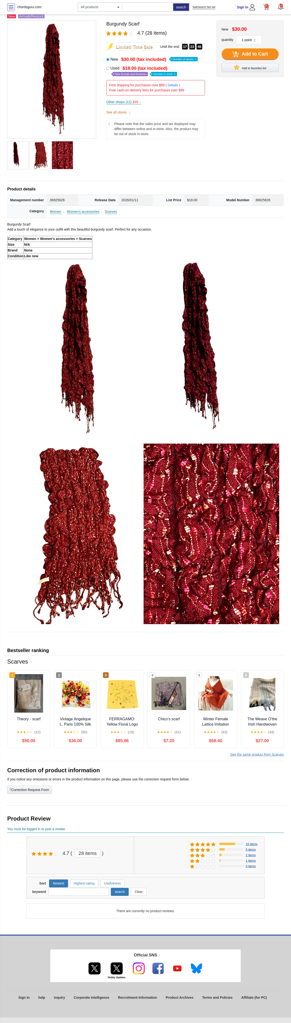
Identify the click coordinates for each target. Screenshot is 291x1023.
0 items (251, 866)
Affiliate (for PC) (254, 997)
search (181, 7)
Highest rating (84, 883)
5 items (251, 849)
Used (143, 71)
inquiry (59, 997)
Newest (58, 883)
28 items (88, 853)
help (41, 997)
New (154, 59)
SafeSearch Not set (203, 7)
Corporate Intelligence (91, 997)
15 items (252, 844)
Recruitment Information (137, 997)
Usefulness (112, 883)
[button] (281, 6)
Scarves (111, 211)
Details (173, 85)
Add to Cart (250, 54)
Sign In (242, 7)
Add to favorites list (250, 67)
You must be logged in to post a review (36, 829)
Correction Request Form (29, 789)
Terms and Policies (217, 997)
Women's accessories (83, 211)
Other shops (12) (123, 102)
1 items (251, 860)
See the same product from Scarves (257, 754)
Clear (139, 892)
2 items (251, 855)
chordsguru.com (29, 7)
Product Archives (179, 997)
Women (55, 211)
